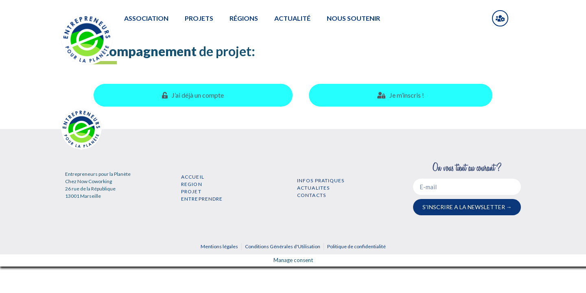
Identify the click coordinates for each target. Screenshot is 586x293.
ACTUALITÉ (292, 18)
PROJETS (199, 18)
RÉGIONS (244, 18)
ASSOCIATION (146, 18)
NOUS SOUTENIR (353, 18)
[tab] (193, 95)
